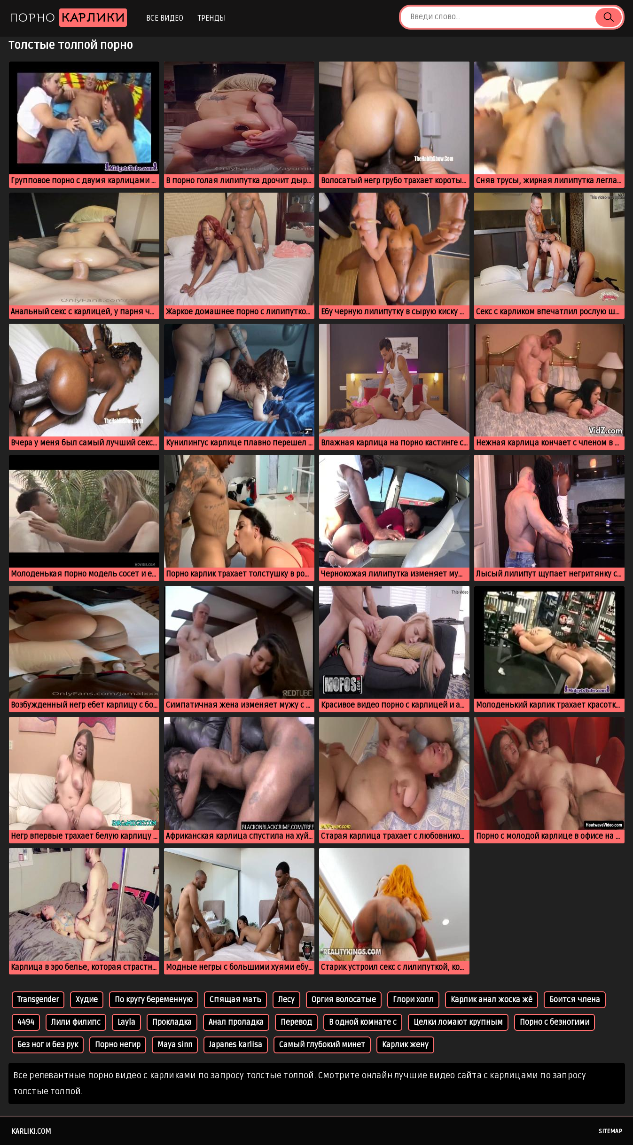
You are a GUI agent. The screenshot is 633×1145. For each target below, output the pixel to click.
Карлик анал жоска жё (491, 1000)
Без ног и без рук (47, 1045)
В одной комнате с (363, 1022)
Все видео (164, 18)
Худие (87, 1000)
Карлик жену (405, 1045)
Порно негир (118, 1045)
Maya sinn (174, 1045)
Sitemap (610, 1131)
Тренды (212, 18)
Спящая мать (235, 1000)
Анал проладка (236, 1022)
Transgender (38, 1000)
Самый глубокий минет (322, 1045)
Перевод (296, 1022)
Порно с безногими (554, 1022)
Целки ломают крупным (458, 1022)
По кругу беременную (154, 1000)
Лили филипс (76, 1022)
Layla (126, 1022)
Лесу (286, 1000)
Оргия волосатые (344, 1000)
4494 (25, 1022)
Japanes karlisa (235, 1045)
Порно (68, 17)
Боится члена (574, 1000)
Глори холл (413, 1000)
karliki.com (31, 1131)
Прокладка (172, 1022)
